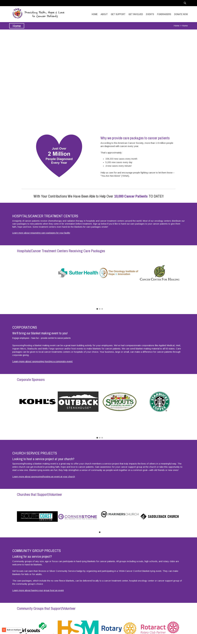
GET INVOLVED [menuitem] (136, 14)
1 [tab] (97, 288)
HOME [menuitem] (95, 14)
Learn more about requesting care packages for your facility (41, 233)
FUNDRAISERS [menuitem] (164, 14)
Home (176, 25)
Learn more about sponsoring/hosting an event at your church (43, 435)
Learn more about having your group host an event (38, 549)
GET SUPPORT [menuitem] (118, 14)
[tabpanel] (37, 273)
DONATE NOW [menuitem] (181, 14)
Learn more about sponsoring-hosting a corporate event (42, 341)
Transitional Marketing (177, 629)
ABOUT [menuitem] (104, 14)
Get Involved (98, 92)
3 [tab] (102, 288)
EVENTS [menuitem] (150, 14)
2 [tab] (99, 288)
